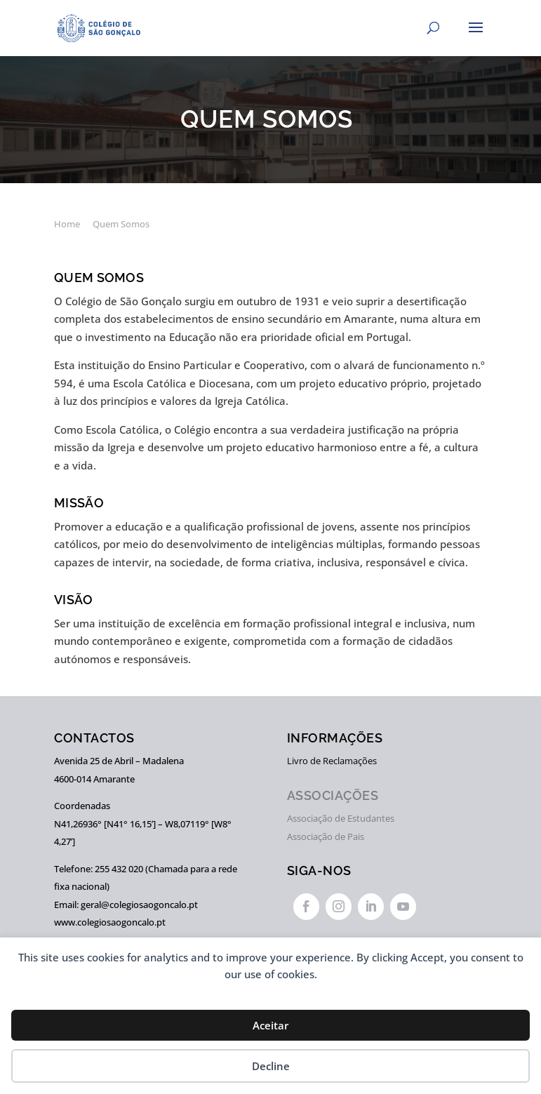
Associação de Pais (325, 836)
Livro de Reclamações (332, 760)
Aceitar (270, 1025)
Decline (271, 1066)
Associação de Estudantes (340, 818)
